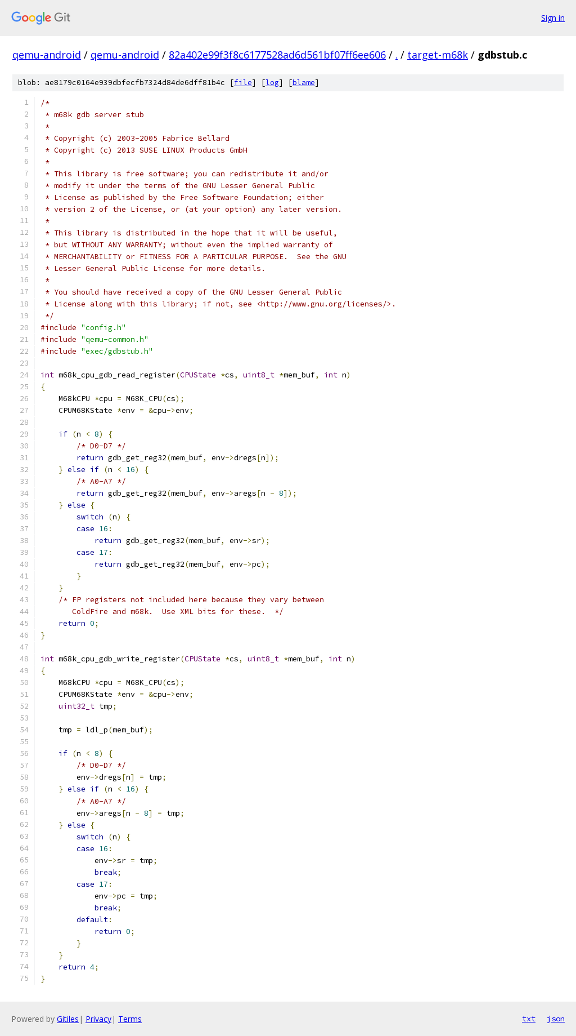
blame (303, 82)
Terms (130, 1018)
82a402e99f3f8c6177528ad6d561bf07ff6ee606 (277, 54)
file (243, 82)
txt (529, 1018)
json (556, 1018)
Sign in (553, 17)
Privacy (98, 1018)
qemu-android (46, 54)
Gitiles (68, 1018)
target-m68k (437, 54)
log (272, 82)
